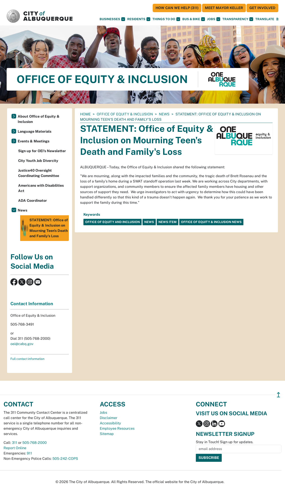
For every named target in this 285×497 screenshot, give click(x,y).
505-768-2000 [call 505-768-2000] (34, 443)
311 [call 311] (14, 443)
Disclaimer (108, 418)
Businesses (112, 19)
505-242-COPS (65, 458)
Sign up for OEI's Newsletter (42, 151)
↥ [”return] (278, 395)
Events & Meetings (33, 141)
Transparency (237, 19)
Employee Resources (117, 428)
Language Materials (34, 131)
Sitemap (107, 434)
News (164, 114)
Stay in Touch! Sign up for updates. (224, 442)
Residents (138, 19)
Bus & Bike (193, 19)
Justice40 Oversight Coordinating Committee (38, 173)
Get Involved (262, 8)
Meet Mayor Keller (224, 8)
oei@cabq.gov (21, 344)
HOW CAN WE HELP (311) (177, 8)
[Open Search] (277, 19)
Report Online (15, 448)
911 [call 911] (29, 453)
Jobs (213, 19)
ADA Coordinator (32, 200)
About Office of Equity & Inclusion (39, 119)
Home (85, 114)
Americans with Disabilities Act (41, 188)
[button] (264, 19)
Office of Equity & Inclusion (125, 114)
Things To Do (166, 19)
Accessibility (110, 423)
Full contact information (27, 359)
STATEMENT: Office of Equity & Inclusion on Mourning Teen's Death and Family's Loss (44, 228)
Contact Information (31, 303)
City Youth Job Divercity (38, 161)
